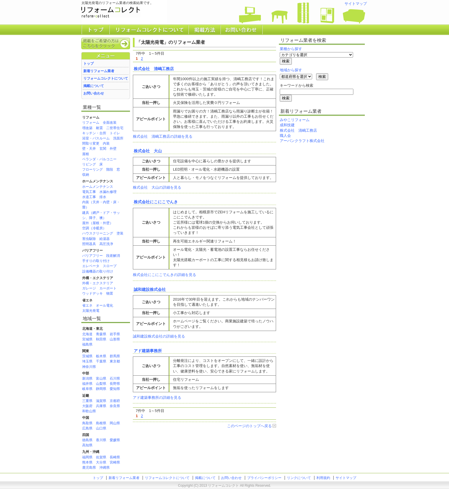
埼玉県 (87, 361)
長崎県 (115, 457)
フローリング (92, 169)
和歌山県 (89, 411)
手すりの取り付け (96, 261)
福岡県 (87, 457)
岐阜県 (87, 389)
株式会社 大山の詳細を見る (157, 187)
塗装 (120, 233)
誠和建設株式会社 (150, 289)
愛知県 (115, 389)
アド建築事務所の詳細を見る (157, 397)
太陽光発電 (90, 311)
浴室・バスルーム (96, 138)
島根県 (101, 423)
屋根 (85, 154)
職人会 (285, 135)
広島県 (87, 428)
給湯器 (104, 239)
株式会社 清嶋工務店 (154, 68)
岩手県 (115, 334)
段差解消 (113, 256)
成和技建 (287, 125)
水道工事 (89, 197)
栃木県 (101, 356)
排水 (102, 197)
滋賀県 (101, 401)
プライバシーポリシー (264, 478)
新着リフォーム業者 (98, 71)
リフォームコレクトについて (105, 78)
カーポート (108, 288)
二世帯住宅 (114, 128)
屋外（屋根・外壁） (97, 223)
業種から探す (291, 49)
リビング (89, 164)
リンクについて (299, 478)
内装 (106, 143)
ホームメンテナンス (97, 187)
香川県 (101, 440)
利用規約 (323, 478)
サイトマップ (355, 3)
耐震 (99, 128)
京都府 (115, 401)
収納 (85, 175)
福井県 (87, 384)
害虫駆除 (89, 239)
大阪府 (87, 406)
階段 (109, 169)
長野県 (115, 384)
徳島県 (87, 440)
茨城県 (87, 356)
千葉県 (101, 361)
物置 (109, 293)
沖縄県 (104, 468)
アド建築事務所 (148, 350)
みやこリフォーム (295, 120)
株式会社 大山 (148, 151)
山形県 (115, 339)
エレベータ (90, 266)
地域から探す (291, 70)
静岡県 (101, 389)
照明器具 (89, 244)
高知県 (87, 445)
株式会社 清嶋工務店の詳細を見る (162, 136)
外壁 (113, 149)
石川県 (115, 378)
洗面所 (118, 138)
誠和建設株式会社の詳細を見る (159, 336)
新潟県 (87, 378)
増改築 (87, 128)
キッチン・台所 (94, 133)
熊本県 (87, 462)
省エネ (87, 305)
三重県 (87, 401)
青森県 (101, 334)
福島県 (87, 344)
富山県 (101, 378)
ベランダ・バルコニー (99, 159)
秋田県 (101, 339)
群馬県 (115, 356)
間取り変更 (90, 143)
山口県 (101, 428)
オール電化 (104, 305)
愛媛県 (115, 440)
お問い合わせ (93, 93)
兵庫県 (101, 406)
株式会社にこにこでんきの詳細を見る (164, 275)
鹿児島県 (89, 468)
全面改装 (110, 123)
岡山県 (115, 423)
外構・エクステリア (97, 283)
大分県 (101, 462)
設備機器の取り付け (97, 271)
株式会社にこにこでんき (156, 202)
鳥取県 (87, 423)
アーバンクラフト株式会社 (302, 141)
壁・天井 (89, 149)
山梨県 (101, 384)
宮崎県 (115, 462)
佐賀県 (101, 457)
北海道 (87, 334)
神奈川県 (89, 367)
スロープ (110, 266)
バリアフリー (92, 256)
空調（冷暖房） (94, 228)
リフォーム (90, 123)
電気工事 (89, 192)
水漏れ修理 (108, 192)
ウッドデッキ (92, 293)
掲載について (93, 86)
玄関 (102, 149)
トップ (88, 64)
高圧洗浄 (106, 244)
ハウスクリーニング (97, 233)
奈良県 (115, 406)
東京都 (115, 361)
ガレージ (89, 288)
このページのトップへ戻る (249, 426)
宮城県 (87, 339)
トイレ (115, 133)
